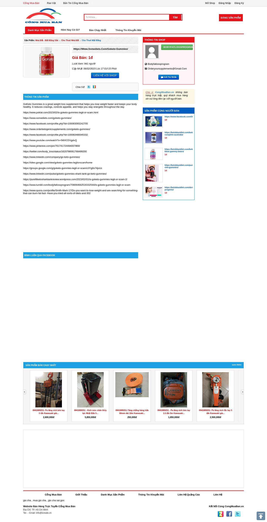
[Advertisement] (80, 221)
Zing (94, 86)
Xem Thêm (236, 365)
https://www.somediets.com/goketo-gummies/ (100, 49)
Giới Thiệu (81, 494)
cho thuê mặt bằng (91, 40)
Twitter (88, 86)
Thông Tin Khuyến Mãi (128, 30)
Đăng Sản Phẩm (231, 17)
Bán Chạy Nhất (97, 30)
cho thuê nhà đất (70, 40)
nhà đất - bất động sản (46, 40)
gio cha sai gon (56, 500)
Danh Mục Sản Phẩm (40, 30)
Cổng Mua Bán (31, 3)
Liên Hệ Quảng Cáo (189, 494)
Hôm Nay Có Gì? (70, 29)
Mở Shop (210, 3)
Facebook (229, 514)
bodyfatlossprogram (158, 64)
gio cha (27, 500)
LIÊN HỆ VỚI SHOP (105, 75)
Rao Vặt (51, 3)
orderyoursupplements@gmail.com (167, 68)
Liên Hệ (217, 494)
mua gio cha (39, 500)
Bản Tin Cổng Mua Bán (75, 3)
